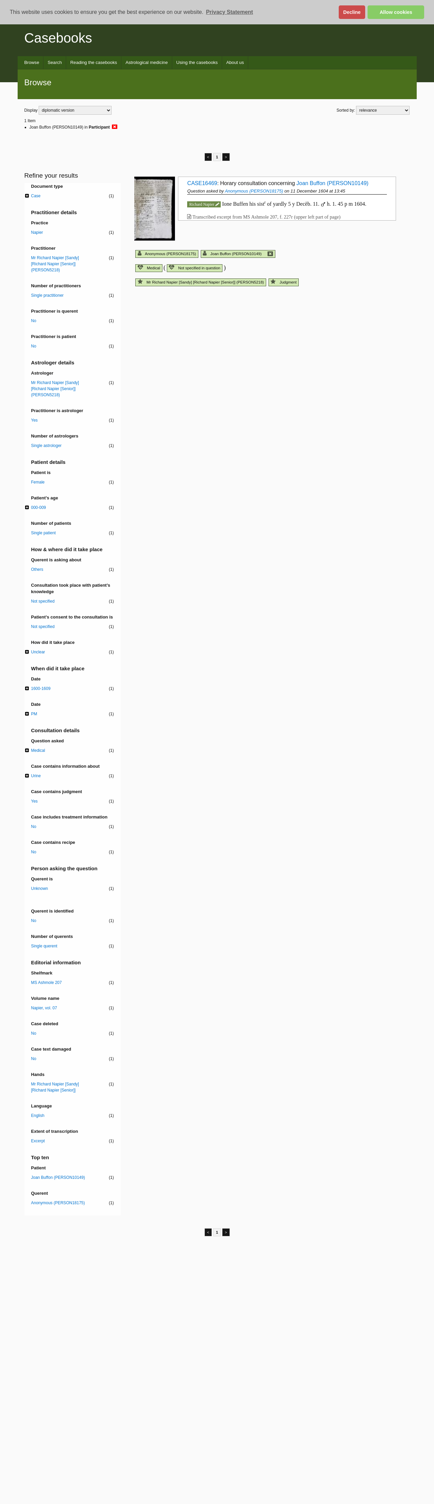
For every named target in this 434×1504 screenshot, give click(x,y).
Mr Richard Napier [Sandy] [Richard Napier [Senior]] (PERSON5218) (201, 282)
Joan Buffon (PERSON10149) (332, 183)
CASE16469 (202, 183)
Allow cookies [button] (396, 12)
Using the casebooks (197, 62)
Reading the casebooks (93, 62)
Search (54, 62)
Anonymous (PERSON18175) (254, 191)
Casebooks (58, 37)
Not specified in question (194, 268)
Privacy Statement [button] (229, 12)
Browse (31, 62)
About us (235, 62)
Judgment (283, 282)
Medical (149, 268)
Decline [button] (351, 12)
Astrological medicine (146, 62)
